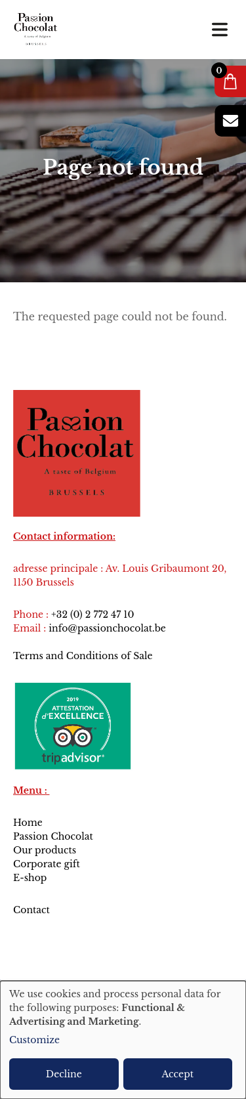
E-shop (30, 878)
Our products (44, 850)
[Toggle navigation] (220, 29)
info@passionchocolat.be (107, 628)
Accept (178, 1074)
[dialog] (123, 1040)
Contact (32, 910)
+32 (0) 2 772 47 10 (92, 614)
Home (28, 823)
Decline (64, 1074)
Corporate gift (46, 864)
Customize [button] (34, 1040)
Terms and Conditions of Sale (83, 656)
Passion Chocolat (53, 836)
